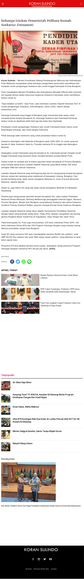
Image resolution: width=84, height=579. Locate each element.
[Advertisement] (42, 342)
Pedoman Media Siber (41, 569)
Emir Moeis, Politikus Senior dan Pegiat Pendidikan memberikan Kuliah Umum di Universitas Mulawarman (41, 506)
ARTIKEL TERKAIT (9, 270)
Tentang (53, 569)
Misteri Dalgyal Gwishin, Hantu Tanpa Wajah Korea (37, 431)
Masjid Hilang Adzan (22, 443)
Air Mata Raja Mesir (22, 382)
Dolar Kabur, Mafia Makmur (26, 407)
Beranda (29, 569)
